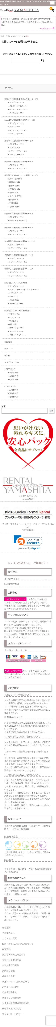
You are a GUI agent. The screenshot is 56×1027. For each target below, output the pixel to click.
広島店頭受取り (9, 992)
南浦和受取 (13, 200)
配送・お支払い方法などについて (18, 944)
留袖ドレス (8, 349)
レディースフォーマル (18, 109)
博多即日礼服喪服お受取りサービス (18, 269)
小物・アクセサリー (17, 335)
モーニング (13, 297)
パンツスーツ (14, 317)
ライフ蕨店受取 (15, 196)
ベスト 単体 (14, 300)
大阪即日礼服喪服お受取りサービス (18, 227)
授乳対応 (12, 324)
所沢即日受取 (8, 971)
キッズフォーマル (16, 113)
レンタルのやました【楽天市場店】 (28, 495)
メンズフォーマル (16, 102)
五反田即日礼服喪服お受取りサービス (19, 120)
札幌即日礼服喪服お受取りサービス (18, 214)
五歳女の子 (13, 393)
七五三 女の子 (10, 386)
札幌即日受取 (8, 976)
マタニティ (13, 321)
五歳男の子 (13, 376)
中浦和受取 (13, 203)
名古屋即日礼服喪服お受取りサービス (19, 241)
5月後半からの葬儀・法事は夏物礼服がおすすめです (25, 19)
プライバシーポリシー (12, 1014)
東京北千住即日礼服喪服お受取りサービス (21, 99)
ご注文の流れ (8, 933)
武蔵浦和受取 (14, 182)
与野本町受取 (14, 207)
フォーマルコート (16, 303)
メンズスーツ (14, 127)
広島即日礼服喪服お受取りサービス (18, 255)
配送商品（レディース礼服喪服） (17, 311)
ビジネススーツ (15, 293)
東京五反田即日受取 (11, 960)
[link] (28, 542)
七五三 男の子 (10, 369)
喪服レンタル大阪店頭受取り (15, 981)
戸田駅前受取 (14, 189)
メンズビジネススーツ (18, 106)
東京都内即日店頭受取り (13, 954)
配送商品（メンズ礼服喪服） (16, 283)
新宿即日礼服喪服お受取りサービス (18, 141)
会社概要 (6, 927)
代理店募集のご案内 (11, 1008)
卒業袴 (7, 355)
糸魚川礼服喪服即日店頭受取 (15, 1003)
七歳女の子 (13, 397)
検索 (3, 406)
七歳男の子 (13, 379)
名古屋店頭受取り (10, 987)
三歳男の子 (13, 372)
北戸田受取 (13, 193)
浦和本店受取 (14, 186)
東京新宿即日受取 (10, 965)
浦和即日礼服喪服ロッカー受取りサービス (21, 175)
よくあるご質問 (9, 938)
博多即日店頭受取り (11, 998)
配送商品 (6, 949)
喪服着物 (8, 342)
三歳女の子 (13, 390)
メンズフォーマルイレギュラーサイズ (24, 290)
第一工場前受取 (15, 179)
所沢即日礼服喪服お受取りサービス (18, 161)
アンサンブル (14, 314)
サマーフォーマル (16, 328)
